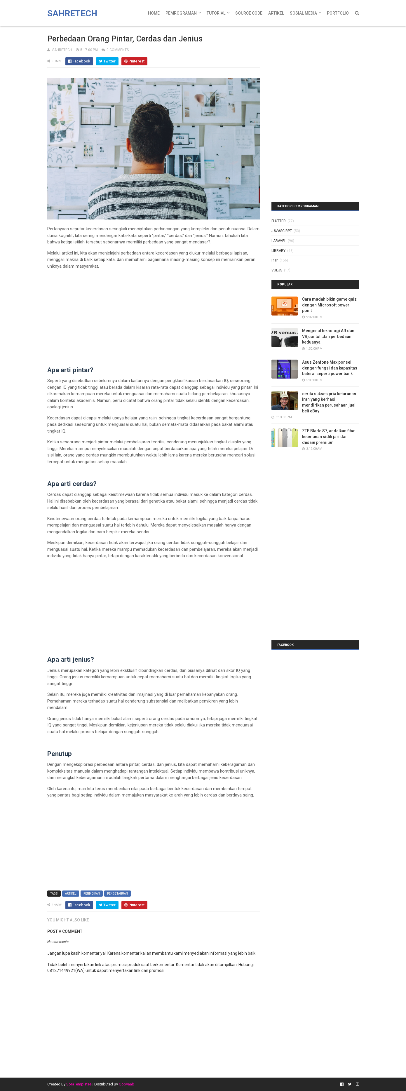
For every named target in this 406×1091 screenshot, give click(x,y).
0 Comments (118, 50)
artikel (70, 893)
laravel (278, 241)
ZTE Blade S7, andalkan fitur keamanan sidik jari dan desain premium (328, 436)
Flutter (278, 221)
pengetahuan (117, 893)
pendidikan (91, 893)
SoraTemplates (79, 1084)
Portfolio (338, 13)
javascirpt (281, 231)
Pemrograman (181, 13)
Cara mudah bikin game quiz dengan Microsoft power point (329, 305)
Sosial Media (303, 13)
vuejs (276, 270)
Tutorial (216, 13)
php (274, 260)
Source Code (248, 13)
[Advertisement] (153, 314)
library (278, 251)
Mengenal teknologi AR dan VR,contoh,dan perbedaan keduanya (328, 336)
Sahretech (72, 13)
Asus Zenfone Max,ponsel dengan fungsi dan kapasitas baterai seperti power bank (329, 368)
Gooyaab (126, 1084)
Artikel (276, 13)
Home (154, 13)
